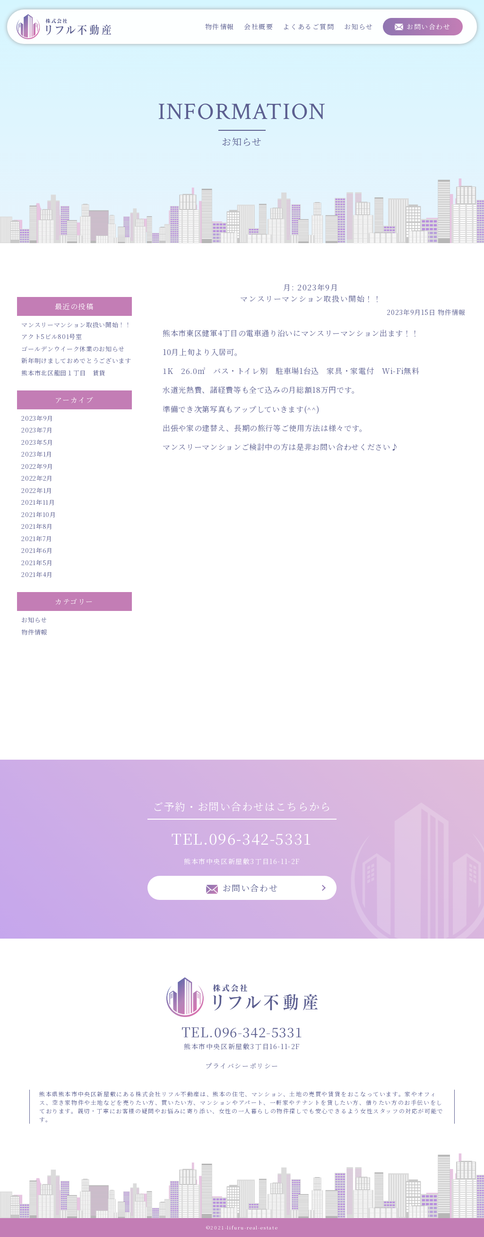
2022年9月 (37, 466)
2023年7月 (37, 429)
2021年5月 (37, 562)
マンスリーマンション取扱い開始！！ (76, 324)
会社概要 (258, 26)
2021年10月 (38, 514)
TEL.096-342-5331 (242, 838)
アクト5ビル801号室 (51, 336)
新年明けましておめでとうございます (76, 360)
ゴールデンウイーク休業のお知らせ (72, 348)
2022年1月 (36, 490)
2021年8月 (37, 526)
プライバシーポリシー (242, 1065)
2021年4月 (37, 574)
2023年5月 (37, 442)
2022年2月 (37, 478)
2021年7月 (36, 538)
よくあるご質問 (308, 26)
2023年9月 (37, 418)
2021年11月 (38, 502)
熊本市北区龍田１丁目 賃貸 (63, 372)
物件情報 (219, 26)
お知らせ (358, 26)
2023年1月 (36, 453)
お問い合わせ (428, 26)
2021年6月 (37, 550)
